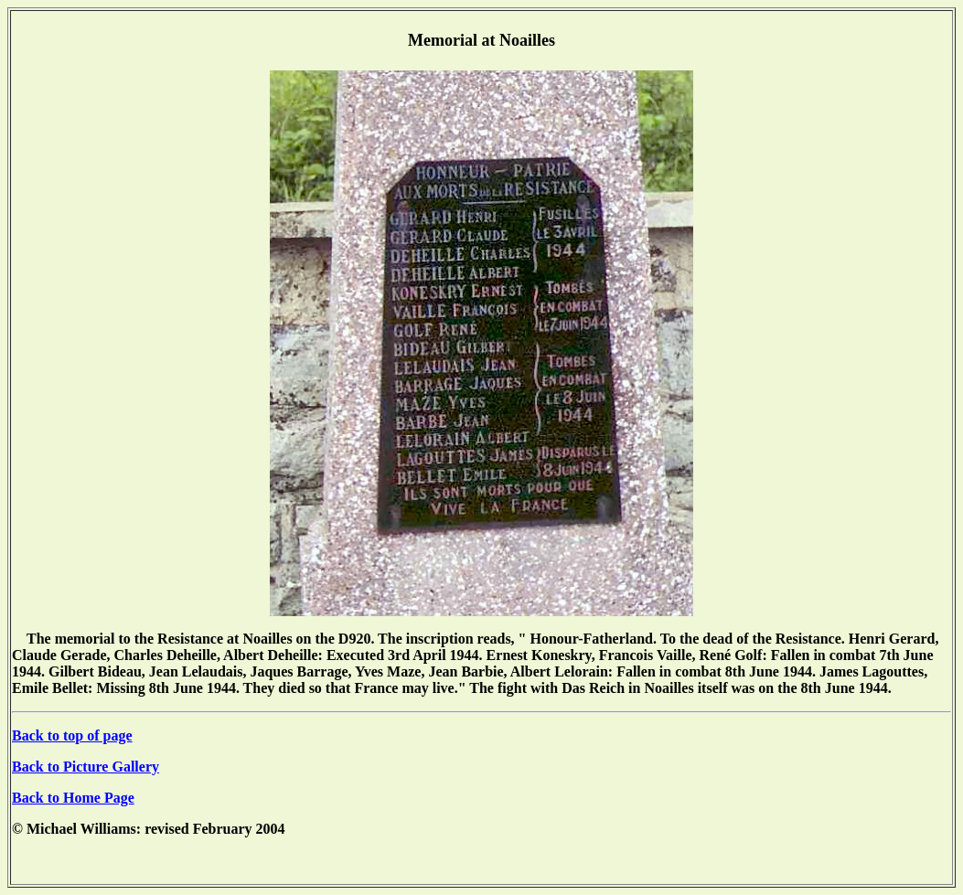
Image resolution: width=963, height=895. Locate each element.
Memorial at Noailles (481, 40)
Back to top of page (72, 735)
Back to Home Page (73, 797)
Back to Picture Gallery (85, 766)
